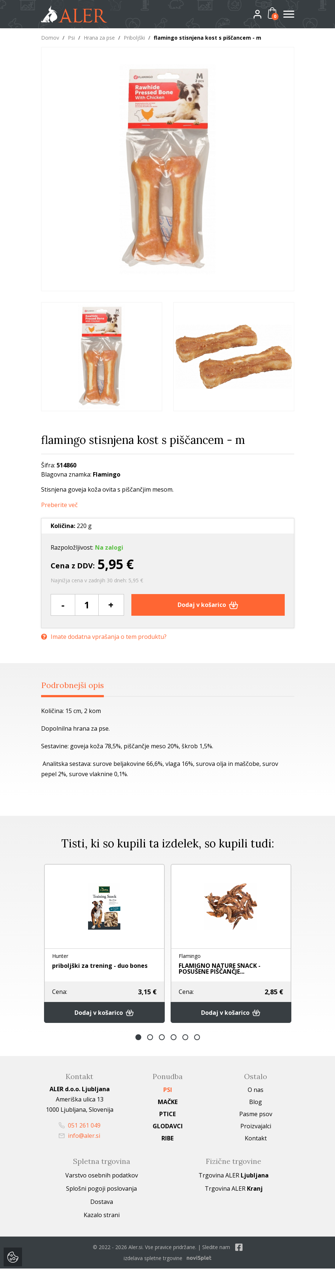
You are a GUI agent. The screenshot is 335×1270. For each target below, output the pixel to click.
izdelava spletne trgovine (153, 1259)
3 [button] (162, 1039)
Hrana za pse (99, 37)
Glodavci (168, 1128)
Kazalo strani (102, 1216)
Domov (50, 37)
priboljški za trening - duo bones (100, 966)
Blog (255, 1103)
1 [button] (138, 1039)
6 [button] (197, 1039)
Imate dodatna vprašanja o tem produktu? (104, 635)
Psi (71, 37)
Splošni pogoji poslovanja (101, 1190)
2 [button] (150, 1039)
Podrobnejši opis (77, 685)
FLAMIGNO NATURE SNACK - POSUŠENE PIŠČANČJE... (220, 969)
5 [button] (185, 1039)
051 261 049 (80, 1127)
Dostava (101, 1203)
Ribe (167, 1140)
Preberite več (59, 505)
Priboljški (134, 37)
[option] (101, 356)
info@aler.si (79, 1137)
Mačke (168, 1103)
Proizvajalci (255, 1128)
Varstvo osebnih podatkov (101, 1177)
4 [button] (173, 1039)
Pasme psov (255, 1115)
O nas (255, 1091)
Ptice (167, 1115)
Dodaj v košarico (208, 604)
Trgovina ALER (234, 1177)
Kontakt (256, 1140)
